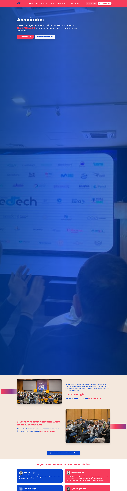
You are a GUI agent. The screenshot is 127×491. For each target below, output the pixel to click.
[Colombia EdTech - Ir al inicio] (19, 3)
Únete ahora (25, 37)
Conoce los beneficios (45, 37)
